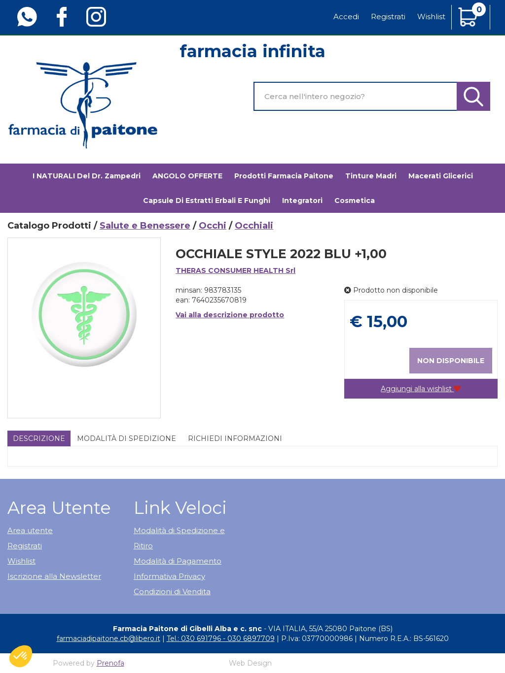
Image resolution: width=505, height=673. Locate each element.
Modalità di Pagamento (177, 561)
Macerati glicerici (440, 175)
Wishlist (431, 16)
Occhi (212, 225)
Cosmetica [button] (354, 200)
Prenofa (110, 663)
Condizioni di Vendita (172, 591)
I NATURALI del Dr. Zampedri (87, 175)
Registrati (388, 16)
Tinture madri (371, 175)
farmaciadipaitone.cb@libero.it (108, 638)
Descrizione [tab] (39, 438)
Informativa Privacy (169, 576)
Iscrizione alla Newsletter (54, 576)
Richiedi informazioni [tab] (235, 438)
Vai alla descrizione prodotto (230, 314)
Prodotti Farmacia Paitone (283, 175)
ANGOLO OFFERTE (187, 175)
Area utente (30, 530)
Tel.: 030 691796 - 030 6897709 (221, 638)
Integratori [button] (302, 200)
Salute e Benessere (145, 225)
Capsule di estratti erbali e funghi (206, 200)
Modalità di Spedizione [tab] (126, 438)
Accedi (346, 16)
